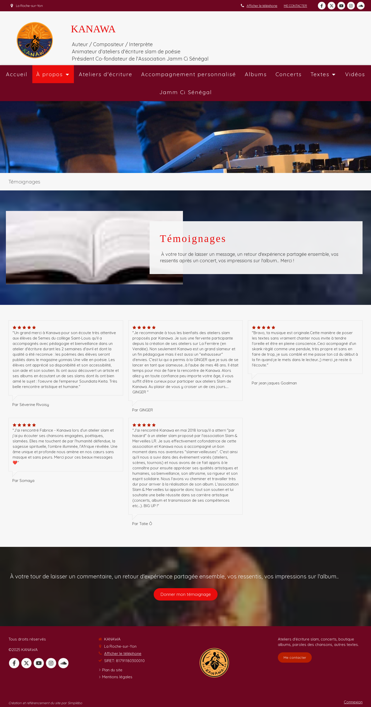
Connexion (353, 702)
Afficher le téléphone (262, 6)
